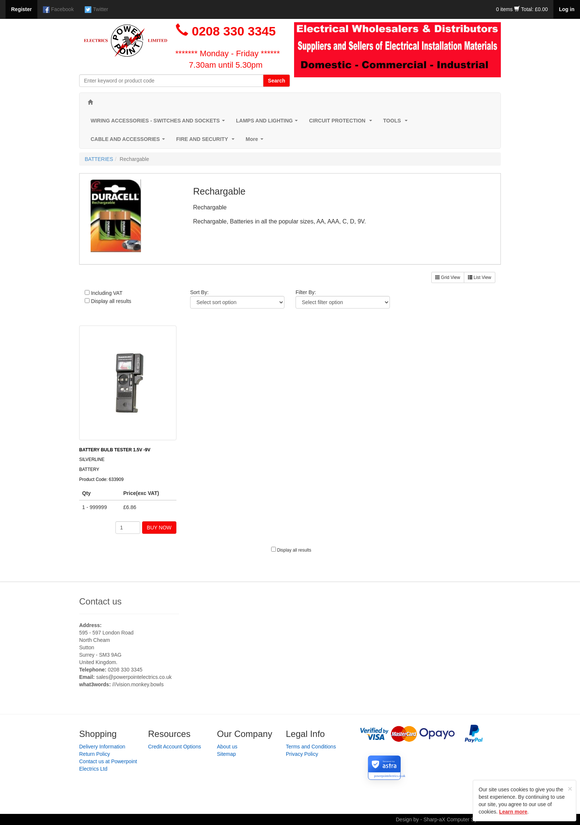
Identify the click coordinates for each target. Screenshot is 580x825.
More (256, 141)
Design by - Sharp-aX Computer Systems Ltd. (448, 819)
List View (479, 277)
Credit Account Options (174, 747)
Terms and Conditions (311, 747)
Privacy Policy (302, 754)
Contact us (100, 601)
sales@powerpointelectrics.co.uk (134, 677)
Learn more (513, 812)
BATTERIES (99, 159)
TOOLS (397, 123)
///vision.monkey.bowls (137, 684)
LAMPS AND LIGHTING (268, 123)
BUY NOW (159, 528)
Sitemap (226, 754)
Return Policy (94, 754)
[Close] (570, 788)
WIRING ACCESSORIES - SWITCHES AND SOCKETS (159, 123)
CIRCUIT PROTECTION (342, 123)
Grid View (447, 277)
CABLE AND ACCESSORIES (129, 141)
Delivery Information (102, 747)
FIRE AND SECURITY (206, 141)
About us (227, 747)
